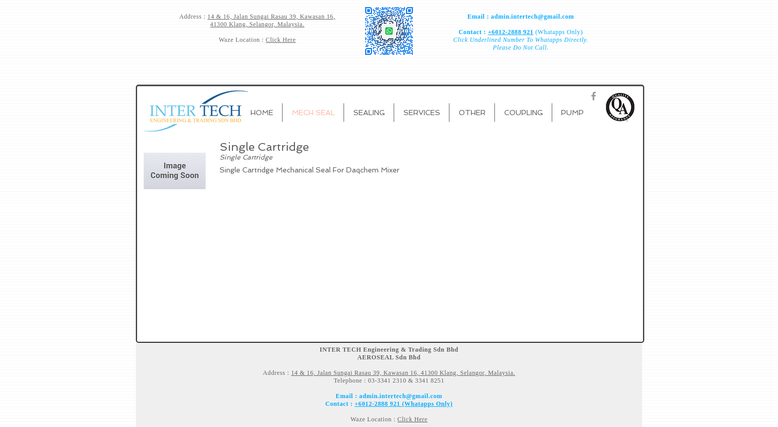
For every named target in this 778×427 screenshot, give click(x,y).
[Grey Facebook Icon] (593, 96)
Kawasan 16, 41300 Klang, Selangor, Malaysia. (272, 20)
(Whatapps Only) (558, 32)
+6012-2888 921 (510, 32)
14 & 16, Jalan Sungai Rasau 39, (254, 16)
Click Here (280, 39)
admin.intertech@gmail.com (532, 16)
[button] (369, 112)
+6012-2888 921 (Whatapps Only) (403, 403)
